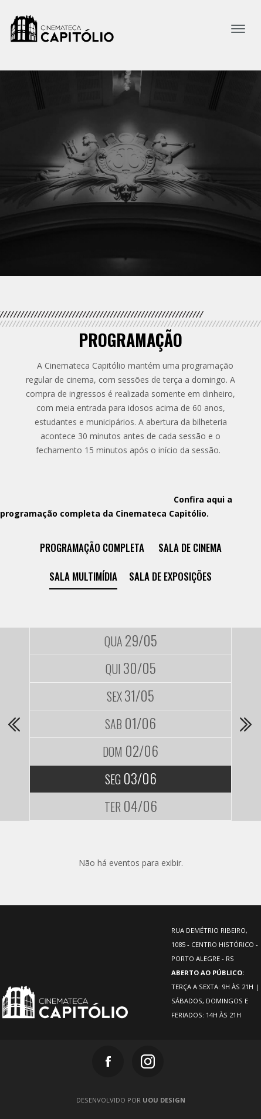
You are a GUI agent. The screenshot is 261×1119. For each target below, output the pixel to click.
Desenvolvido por (130, 1100)
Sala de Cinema (190, 548)
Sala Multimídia (83, 576)
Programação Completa (92, 548)
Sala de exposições (170, 576)
